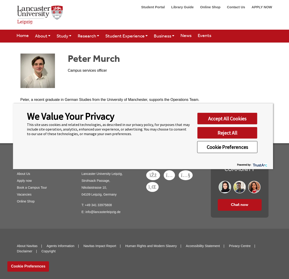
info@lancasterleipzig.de (103, 212)
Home (23, 35)
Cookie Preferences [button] (227, 147)
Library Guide (183, 7)
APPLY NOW (262, 7)
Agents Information (60, 246)
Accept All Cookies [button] (227, 118)
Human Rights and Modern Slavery (151, 246)
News (186, 35)
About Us (23, 174)
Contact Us (236, 7)
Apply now (24, 180)
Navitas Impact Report (99, 246)
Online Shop (210, 7)
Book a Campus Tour (32, 187)
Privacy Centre (240, 246)
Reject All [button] (227, 133)
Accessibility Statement (203, 246)
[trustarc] (259, 164)
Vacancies (24, 194)
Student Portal (153, 7)
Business (163, 36)
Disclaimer (24, 251)
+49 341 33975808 (98, 205)
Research (87, 36)
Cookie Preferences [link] (28, 266)
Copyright (48, 251)
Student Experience (125, 36)
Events (204, 35)
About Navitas (27, 246)
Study (63, 36)
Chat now (239, 205)
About (41, 36)
